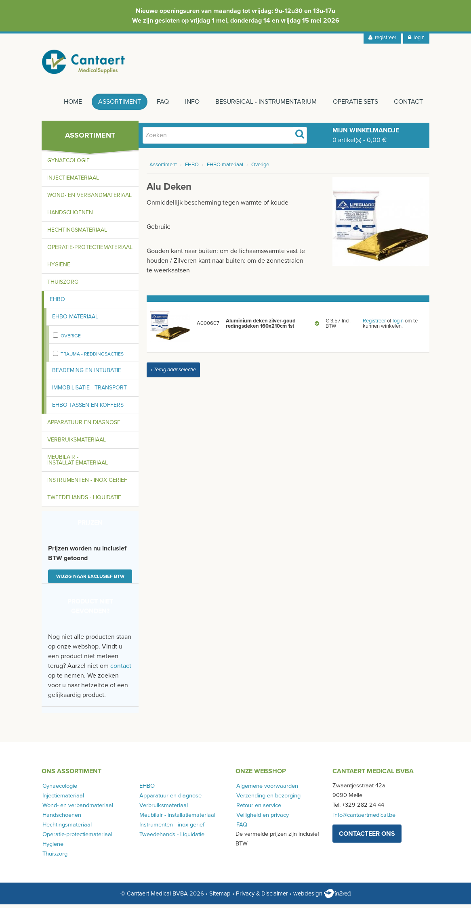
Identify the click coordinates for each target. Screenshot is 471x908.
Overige (71, 339)
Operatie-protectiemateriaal (89, 250)
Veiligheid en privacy (262, 818)
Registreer (374, 324)
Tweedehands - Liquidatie (84, 501)
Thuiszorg (62, 285)
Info (189, 105)
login (416, 37)
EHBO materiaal (75, 320)
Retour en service (258, 808)
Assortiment (114, 105)
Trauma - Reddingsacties (92, 357)
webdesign (322, 897)
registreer (382, 37)
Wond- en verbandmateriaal (89, 198)
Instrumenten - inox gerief (87, 483)
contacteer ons (367, 837)
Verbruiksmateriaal (76, 443)
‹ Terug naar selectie (173, 373)
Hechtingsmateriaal (77, 233)
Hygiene (58, 268)
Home (67, 105)
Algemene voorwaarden (266, 789)
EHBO (57, 302)
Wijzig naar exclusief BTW (90, 580)
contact (120, 669)
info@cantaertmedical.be (363, 818)
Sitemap (220, 897)
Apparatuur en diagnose (83, 426)
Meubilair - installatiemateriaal (77, 463)
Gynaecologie (68, 164)
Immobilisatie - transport (89, 391)
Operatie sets (354, 105)
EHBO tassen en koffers (88, 408)
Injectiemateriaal (73, 181)
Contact (408, 105)
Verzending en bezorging (268, 798)
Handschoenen (70, 216)
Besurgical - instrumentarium (264, 105)
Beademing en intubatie (86, 373)
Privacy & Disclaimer (262, 897)
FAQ (159, 105)
